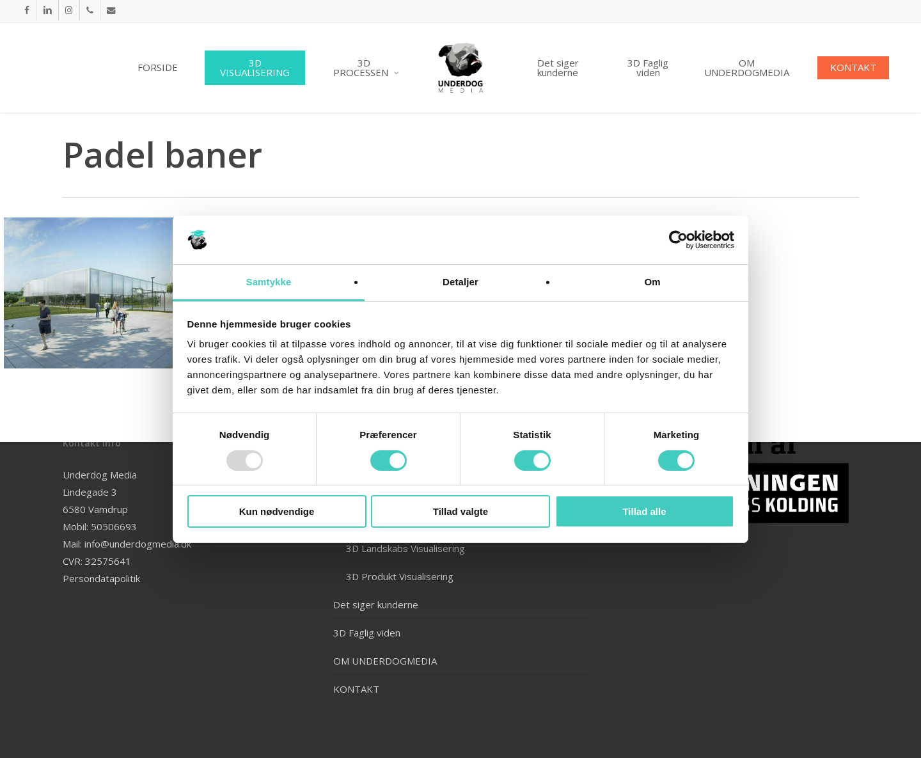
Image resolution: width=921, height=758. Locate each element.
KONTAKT (356, 689)
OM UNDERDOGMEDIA (385, 660)
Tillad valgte (460, 511)
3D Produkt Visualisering (399, 576)
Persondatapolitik (101, 578)
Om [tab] (652, 281)
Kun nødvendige (277, 511)
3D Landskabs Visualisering (405, 548)
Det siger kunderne (375, 604)
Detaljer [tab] (460, 281)
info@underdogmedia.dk (137, 543)
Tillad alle (644, 511)
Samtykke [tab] (269, 281)
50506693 (114, 526)
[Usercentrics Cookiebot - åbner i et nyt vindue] (678, 239)
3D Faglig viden (366, 632)
